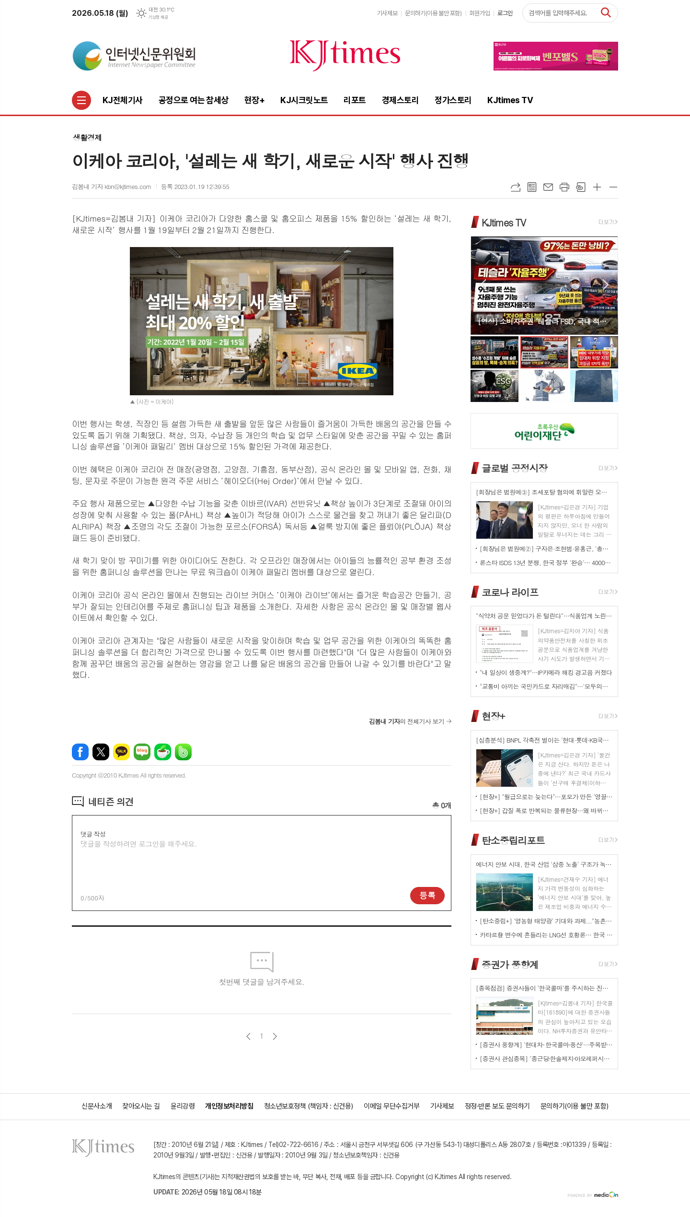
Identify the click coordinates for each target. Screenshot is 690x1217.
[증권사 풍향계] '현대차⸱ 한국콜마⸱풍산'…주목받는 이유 (546, 1044)
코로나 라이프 (510, 592)
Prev (483, 285)
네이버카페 (162, 752)
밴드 (183, 752)
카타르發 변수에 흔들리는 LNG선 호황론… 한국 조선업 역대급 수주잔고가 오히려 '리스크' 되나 (546, 934)
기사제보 (387, 13)
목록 (532, 187)
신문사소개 (96, 1106)
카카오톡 (121, 752)
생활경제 (87, 137)
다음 (274, 1036)
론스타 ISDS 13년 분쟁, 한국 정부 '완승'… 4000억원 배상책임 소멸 (546, 562)
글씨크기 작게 (613, 187)
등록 (427, 895)
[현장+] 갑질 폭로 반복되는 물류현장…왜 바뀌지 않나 (546, 810)
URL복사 (515, 187)
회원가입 (480, 13)
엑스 (100, 752)
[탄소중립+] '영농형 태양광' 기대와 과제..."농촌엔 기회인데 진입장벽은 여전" (546, 920)
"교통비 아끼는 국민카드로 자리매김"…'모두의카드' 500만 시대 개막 (546, 686)
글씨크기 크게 (597, 187)
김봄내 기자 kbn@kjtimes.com (111, 186)
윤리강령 (183, 1106)
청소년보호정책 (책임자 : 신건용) (308, 1106)
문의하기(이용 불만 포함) (433, 13)
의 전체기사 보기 (406, 721)
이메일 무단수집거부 (392, 1106)
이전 (248, 1036)
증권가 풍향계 (510, 964)
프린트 (564, 187)
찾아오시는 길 (141, 1106)
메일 (548, 187)
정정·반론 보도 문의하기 (497, 1106)
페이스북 (80, 752)
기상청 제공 (158, 17)
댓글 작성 (92, 834)
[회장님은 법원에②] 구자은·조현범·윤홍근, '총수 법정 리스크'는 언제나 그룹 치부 (546, 548)
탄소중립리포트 (513, 840)
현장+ (493, 716)
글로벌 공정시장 (514, 468)
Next (606, 285)
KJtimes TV (504, 222)
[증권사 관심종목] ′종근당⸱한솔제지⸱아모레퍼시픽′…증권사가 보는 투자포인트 (546, 1058)
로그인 (505, 13)
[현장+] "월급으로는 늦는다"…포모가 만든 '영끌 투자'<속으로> (546, 796)
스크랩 (581, 187)
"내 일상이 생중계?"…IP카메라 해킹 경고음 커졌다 (546, 672)
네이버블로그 (142, 752)
